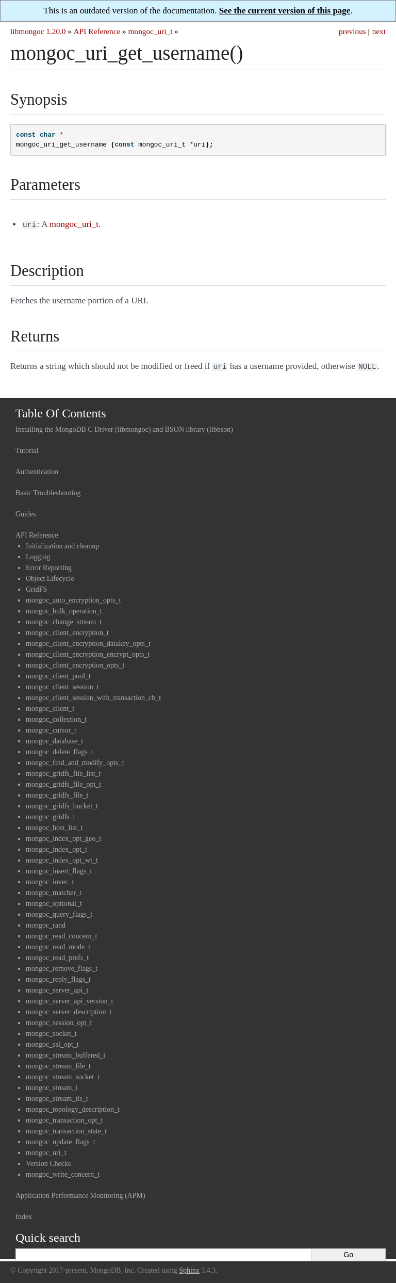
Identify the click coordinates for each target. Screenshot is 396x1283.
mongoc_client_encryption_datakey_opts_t (88, 641)
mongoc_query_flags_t (59, 912)
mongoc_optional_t (54, 901)
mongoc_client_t (50, 706)
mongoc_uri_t (150, 31)
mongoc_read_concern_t (61, 934)
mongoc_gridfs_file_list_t (63, 771)
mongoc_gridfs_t (50, 815)
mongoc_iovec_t (50, 880)
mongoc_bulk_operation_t (64, 609)
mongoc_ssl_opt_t (52, 1042)
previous (352, 31)
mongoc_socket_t (51, 1031)
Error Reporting (49, 566)
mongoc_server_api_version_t (69, 999)
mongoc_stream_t (51, 1086)
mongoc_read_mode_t (58, 945)
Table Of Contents (60, 411)
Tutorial (27, 448)
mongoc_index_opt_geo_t (63, 836)
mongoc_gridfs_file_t (57, 793)
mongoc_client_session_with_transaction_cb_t (93, 696)
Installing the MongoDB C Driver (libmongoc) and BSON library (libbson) (124, 427)
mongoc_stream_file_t (58, 1064)
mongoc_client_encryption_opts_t (75, 663)
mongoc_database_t (54, 739)
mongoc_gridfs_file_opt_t (63, 782)
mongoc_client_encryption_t (67, 631)
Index (23, 1215)
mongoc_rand (45, 923)
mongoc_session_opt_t (59, 1021)
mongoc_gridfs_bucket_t (62, 804)
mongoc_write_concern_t (63, 1172)
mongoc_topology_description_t (73, 1107)
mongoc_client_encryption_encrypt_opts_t (88, 652)
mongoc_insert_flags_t (59, 869)
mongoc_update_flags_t (60, 1140)
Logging (38, 555)
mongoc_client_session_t (62, 685)
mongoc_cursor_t (51, 728)
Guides (25, 512)
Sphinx (189, 1268)
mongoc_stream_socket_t (63, 1075)
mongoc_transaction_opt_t (64, 1118)
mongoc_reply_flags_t (58, 977)
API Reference (97, 31)
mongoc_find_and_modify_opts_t (75, 761)
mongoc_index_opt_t (56, 847)
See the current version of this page (285, 10)
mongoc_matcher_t (53, 891)
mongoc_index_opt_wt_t (62, 858)
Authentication (36, 470)
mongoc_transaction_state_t (66, 1129)
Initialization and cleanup (62, 544)
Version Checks (48, 1161)
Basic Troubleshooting (47, 491)
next (379, 31)
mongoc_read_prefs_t (57, 956)
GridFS (36, 587)
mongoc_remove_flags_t (61, 966)
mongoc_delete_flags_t (59, 750)
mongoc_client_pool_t (58, 674)
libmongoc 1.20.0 (38, 31)
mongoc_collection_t (56, 717)
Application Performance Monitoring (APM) (80, 1193)
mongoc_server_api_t (57, 988)
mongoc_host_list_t (54, 826)
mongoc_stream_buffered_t (65, 1053)
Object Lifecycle (50, 576)
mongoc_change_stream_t (64, 620)
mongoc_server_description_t (68, 1010)
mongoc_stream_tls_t (57, 1096)
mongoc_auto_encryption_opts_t (73, 598)
